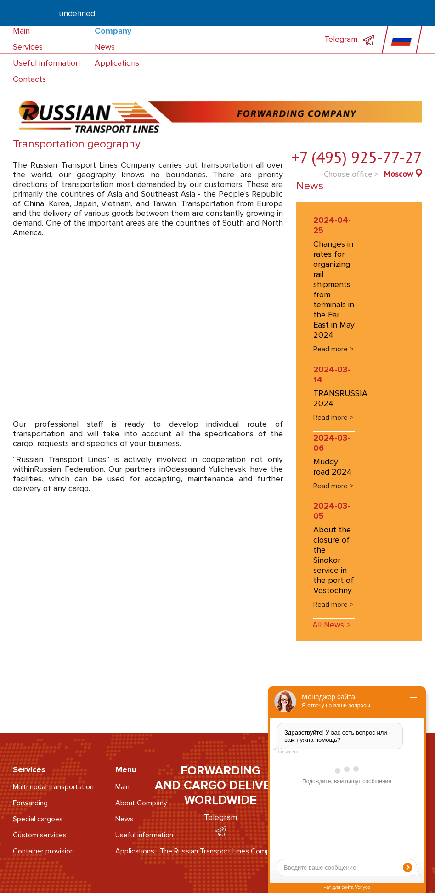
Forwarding (30, 803)
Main (21, 31)
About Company (141, 803)
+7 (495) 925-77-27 (357, 157)
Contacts (29, 79)
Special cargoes (38, 819)
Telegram (349, 39)
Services (28, 47)
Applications (117, 63)
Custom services (40, 835)
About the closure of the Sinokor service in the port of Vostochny (333, 560)
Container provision (43, 851)
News (105, 47)
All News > (331, 625)
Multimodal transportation (53, 786)
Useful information (46, 63)
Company (113, 31)
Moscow (398, 174)
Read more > (333, 349)
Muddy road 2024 (332, 467)
